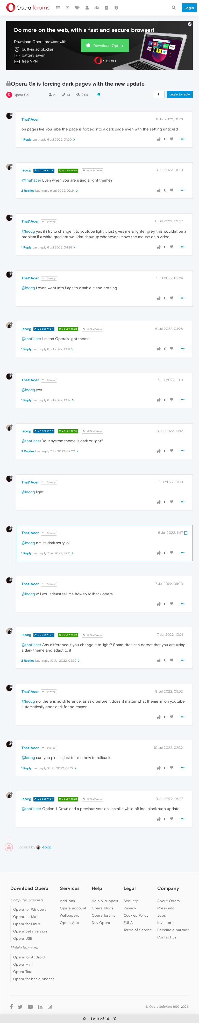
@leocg (49, 212)
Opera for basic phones (34, 969)
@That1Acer (92, 161)
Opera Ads (69, 913)
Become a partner (173, 920)
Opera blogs (102, 899)
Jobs (161, 906)
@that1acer (31, 171)
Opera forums (104, 906)
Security (131, 891)
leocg (26, 161)
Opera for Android (29, 947)
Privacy (130, 899)
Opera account (73, 899)
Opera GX (21, 85)
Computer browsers (26, 891)
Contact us (166, 928)
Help (97, 879)
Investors (165, 913)
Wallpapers (69, 906)
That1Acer (30, 110)
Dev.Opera (101, 913)
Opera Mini (22, 955)
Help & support (105, 891)
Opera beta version (30, 922)
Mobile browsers (24, 938)
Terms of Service (138, 920)
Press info (165, 899)
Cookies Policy (136, 906)
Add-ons (67, 891)
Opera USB (23, 929)
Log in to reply (179, 85)
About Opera (168, 891)
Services (70, 879)
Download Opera (108, 36)
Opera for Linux (26, 915)
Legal (130, 879)
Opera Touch (24, 962)
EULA (128, 913)
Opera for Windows (29, 900)
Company (168, 879)
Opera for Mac (26, 907)
